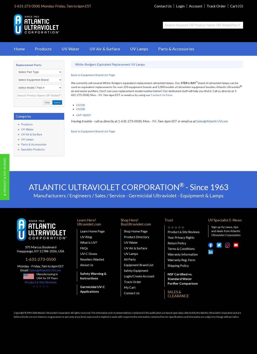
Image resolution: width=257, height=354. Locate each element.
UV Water (71, 48)
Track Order (216, 6)
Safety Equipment (136, 270)
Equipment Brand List (138, 265)
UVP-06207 (83, 115)
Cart (236, 6)
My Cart (130, 287)
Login (180, 6)
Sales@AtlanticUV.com (212, 121)
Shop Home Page (136, 231)
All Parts (130, 259)
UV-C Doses (88, 254)
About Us (86, 265)
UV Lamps (139, 48)
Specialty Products (36, 56)
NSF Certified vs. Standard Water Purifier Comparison (183, 278)
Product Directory (136, 237)
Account (195, 6)
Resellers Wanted (92, 259)
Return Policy (177, 243)
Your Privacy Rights (181, 237)
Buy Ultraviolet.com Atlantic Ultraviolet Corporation (53, 24)
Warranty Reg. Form (181, 260)
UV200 (80, 109)
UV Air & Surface (105, 48)
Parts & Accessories (176, 48)
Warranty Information (183, 254)
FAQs (84, 248)
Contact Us (163, 6)
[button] (4, 177)
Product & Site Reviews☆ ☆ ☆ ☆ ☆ (41, 284)
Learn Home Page (92, 231)
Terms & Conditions (181, 249)
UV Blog (86, 237)
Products (43, 48)
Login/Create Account (139, 276)
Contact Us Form (161, 95)
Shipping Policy (178, 265)
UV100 (80, 105)
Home (19, 48)
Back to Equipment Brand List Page (93, 75)
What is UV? (88, 242)
